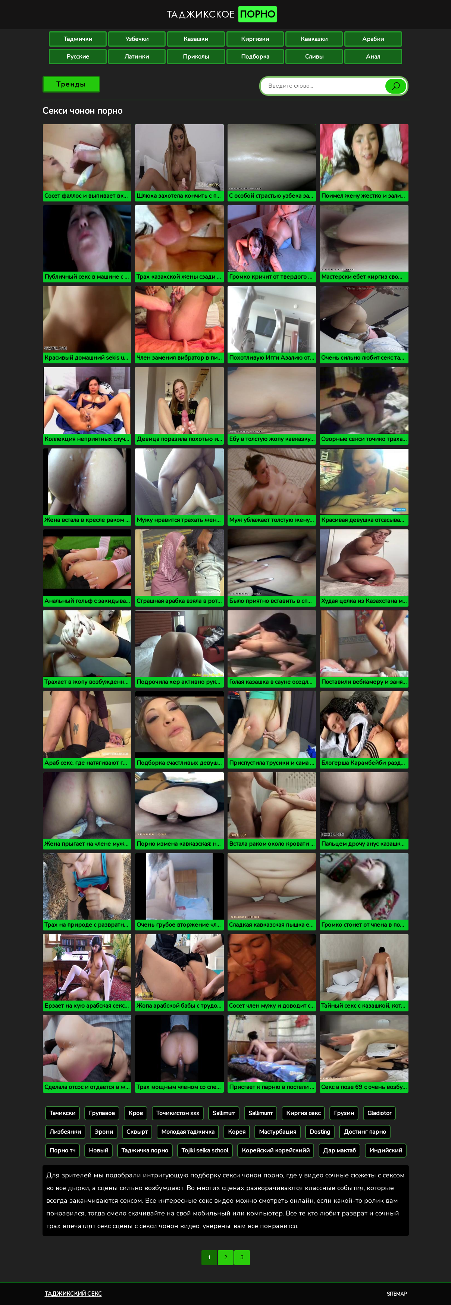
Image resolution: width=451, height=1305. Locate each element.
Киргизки (255, 39)
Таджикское (222, 14)
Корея (236, 1132)
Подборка (255, 57)
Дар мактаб (339, 1150)
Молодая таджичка (187, 1132)
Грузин (344, 1113)
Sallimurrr (260, 1113)
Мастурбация (277, 1132)
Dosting (320, 1132)
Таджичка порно (145, 1150)
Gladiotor (379, 1113)
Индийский (385, 1150)
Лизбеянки (65, 1132)
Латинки (137, 57)
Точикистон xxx (177, 1113)
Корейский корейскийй (276, 1150)
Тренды (71, 84)
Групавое (102, 1113)
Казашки (196, 39)
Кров (135, 1113)
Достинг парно (365, 1132)
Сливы (314, 57)
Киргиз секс (303, 1113)
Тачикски (62, 1113)
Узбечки (136, 39)
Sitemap (397, 1294)
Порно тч (62, 1150)
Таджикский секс (73, 1294)
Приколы (196, 57)
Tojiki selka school (205, 1150)
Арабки (373, 39)
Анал (373, 57)
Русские (77, 57)
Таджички (78, 39)
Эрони (103, 1132)
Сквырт (137, 1132)
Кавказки (314, 39)
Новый (98, 1150)
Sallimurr (224, 1113)
